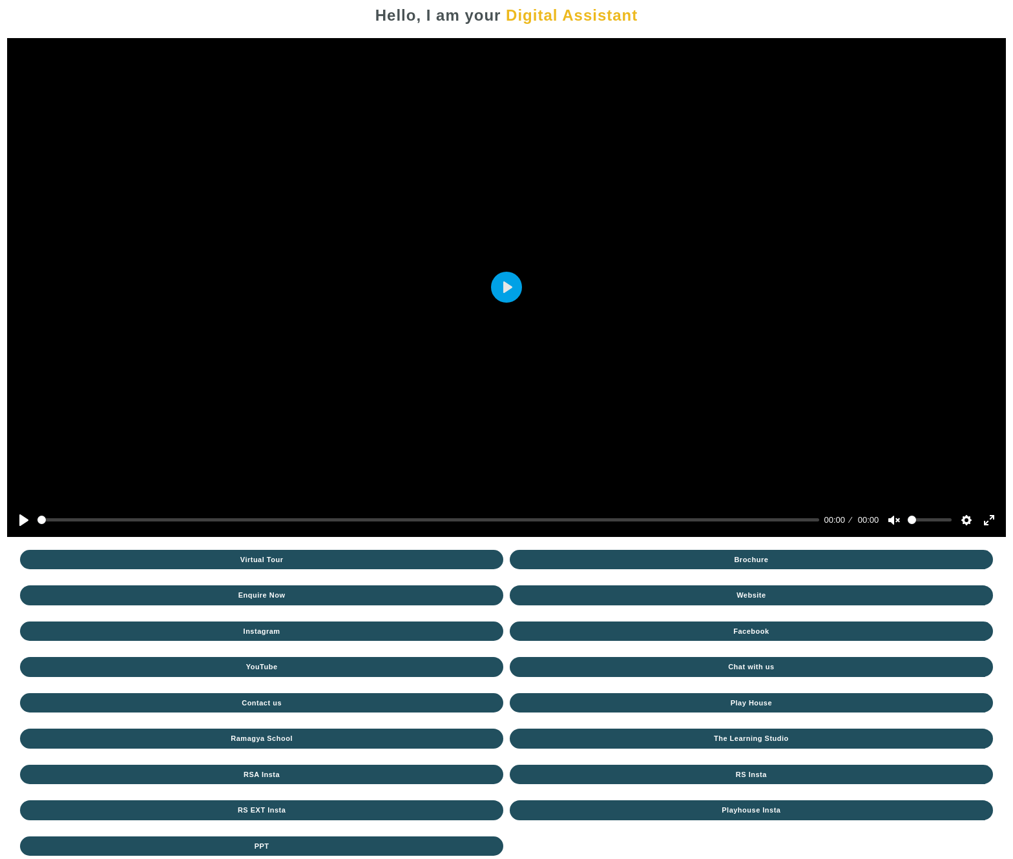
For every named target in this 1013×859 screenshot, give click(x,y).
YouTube (262, 667)
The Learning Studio (751, 738)
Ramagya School (262, 738)
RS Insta (751, 774)
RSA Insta (262, 774)
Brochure (751, 559)
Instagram (262, 631)
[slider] (428, 520)
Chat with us (751, 667)
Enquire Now (262, 595)
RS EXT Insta (262, 810)
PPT (262, 846)
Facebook (751, 631)
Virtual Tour (262, 559)
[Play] (24, 520)
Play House (751, 703)
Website (751, 595)
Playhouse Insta (751, 810)
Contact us (262, 703)
